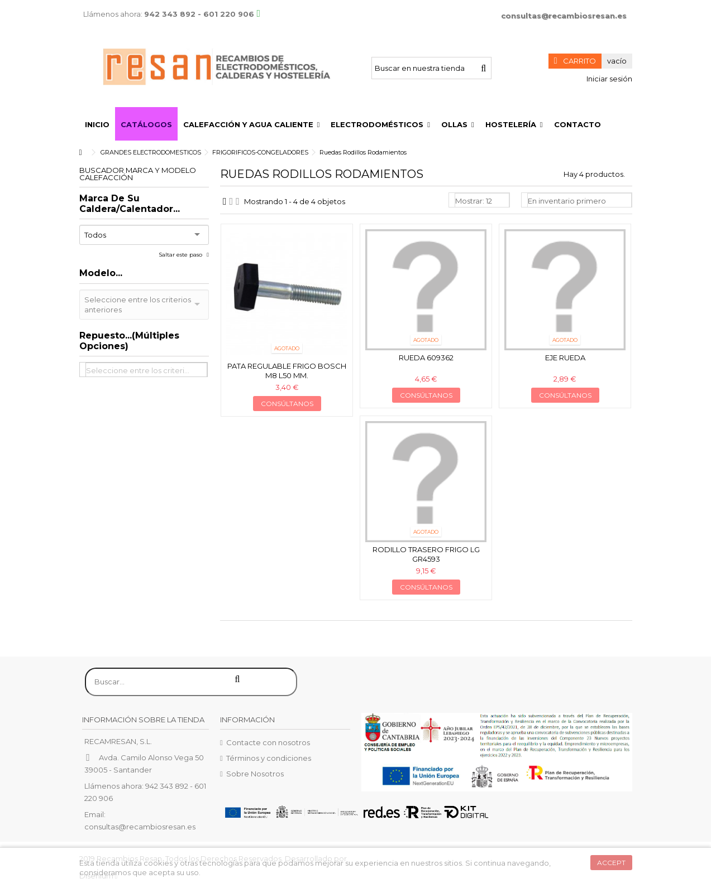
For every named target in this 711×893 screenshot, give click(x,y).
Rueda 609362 (426, 357)
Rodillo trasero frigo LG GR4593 (426, 554)
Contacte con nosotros (268, 742)
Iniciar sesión (608, 78)
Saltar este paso (181, 254)
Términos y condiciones (268, 758)
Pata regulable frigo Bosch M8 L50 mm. (286, 370)
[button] (252, 124)
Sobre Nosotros (255, 773)
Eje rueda (565, 357)
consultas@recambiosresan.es (564, 15)
